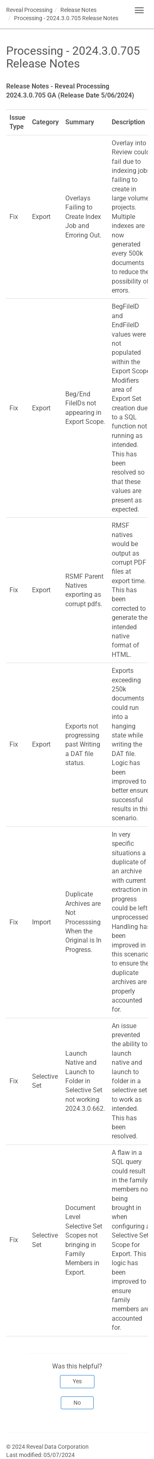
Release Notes (78, 10)
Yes (77, 1381)
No (77, 1402)
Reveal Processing (29, 10)
